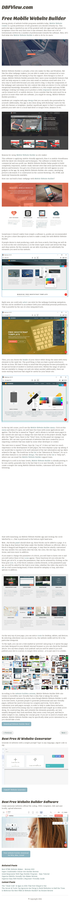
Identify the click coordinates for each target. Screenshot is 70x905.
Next (64, 733)
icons (27, 558)
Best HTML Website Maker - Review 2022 (18, 869)
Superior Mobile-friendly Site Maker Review (19, 876)
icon (11, 563)
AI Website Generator (34, 739)
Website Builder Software (37, 802)
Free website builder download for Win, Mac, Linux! (16, 854)
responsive (47, 90)
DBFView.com (17, 7)
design (31, 100)
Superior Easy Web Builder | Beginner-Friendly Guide (23, 878)
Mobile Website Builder (23, 35)
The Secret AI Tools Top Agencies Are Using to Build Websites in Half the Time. (33, 888)
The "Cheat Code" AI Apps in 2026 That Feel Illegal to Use (24, 886)
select (25, 302)
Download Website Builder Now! (16, 724)
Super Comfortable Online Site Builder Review (20, 871)
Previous (8, 733)
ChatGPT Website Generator (15, 790)
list (35, 452)
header (25, 360)
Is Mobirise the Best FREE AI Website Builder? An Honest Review (27, 890)
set (3, 567)
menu (52, 427)
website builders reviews (25, 693)
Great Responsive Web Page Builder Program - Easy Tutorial (25, 874)
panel (17, 543)
